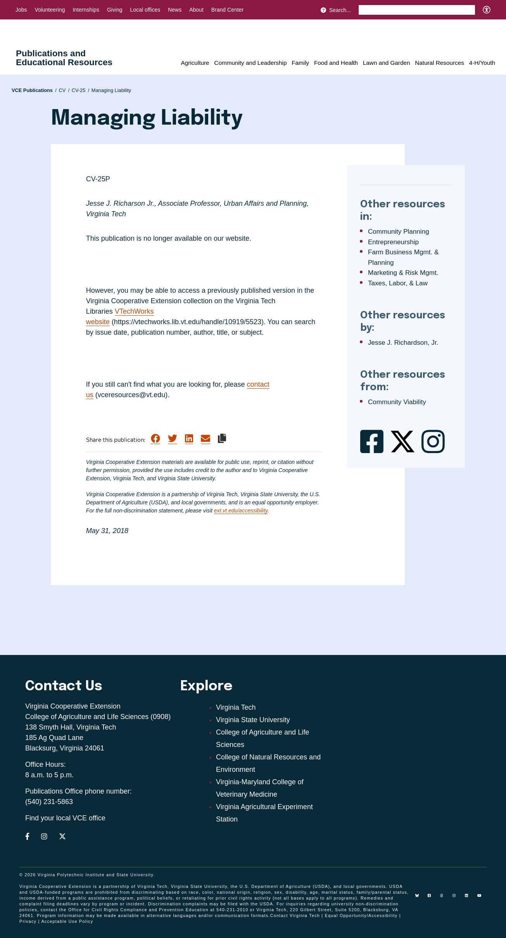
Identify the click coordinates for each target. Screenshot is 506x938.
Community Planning (398, 231)
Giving (115, 10)
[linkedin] (469, 898)
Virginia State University (253, 720)
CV (64, 90)
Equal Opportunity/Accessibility (361, 915)
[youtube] (482, 898)
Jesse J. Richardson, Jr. (403, 342)
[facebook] (432, 898)
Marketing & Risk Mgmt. (403, 272)
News (174, 10)
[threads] (444, 898)
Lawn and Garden (386, 62)
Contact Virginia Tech (295, 915)
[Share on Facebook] (155, 438)
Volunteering (50, 10)
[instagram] (457, 898)
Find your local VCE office (65, 818)
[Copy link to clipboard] (222, 438)
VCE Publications (34, 90)
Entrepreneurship (393, 242)
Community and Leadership (250, 62)
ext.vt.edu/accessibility (241, 510)
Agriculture (195, 62)
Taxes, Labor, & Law (398, 283)
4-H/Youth (482, 62)
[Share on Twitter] (172, 438)
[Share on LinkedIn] (189, 438)
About (196, 10)
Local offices (145, 10)
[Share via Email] (205, 438)
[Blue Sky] (420, 898)
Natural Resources (439, 62)
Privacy (27, 921)
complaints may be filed (210, 904)
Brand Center (227, 10)
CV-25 (81, 90)
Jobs (21, 10)
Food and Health (336, 62)
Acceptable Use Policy (67, 921)
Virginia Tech (236, 707)
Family (300, 62)
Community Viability (397, 402)
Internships (86, 10)
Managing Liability (111, 90)
